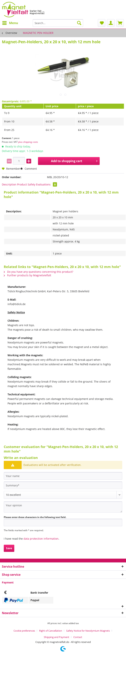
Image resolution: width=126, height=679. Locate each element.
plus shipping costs (28, 142)
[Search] (79, 23)
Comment (28, 168)
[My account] (111, 23)
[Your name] (63, 476)
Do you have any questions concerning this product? (38, 271)
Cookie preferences (24, 630)
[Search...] (58, 23)
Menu (10, 22)
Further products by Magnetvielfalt (27, 275)
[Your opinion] (63, 507)
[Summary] (63, 485)
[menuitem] (10, 23)
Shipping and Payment (56, 637)
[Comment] (63, 495)
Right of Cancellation (50, 630)
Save (9, 548)
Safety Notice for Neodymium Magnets (88, 630)
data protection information (41, 538)
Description (9, 184)
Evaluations (46, 184)
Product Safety (26, 184)
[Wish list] (101, 23)
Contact (77, 637)
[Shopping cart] (120, 23)
